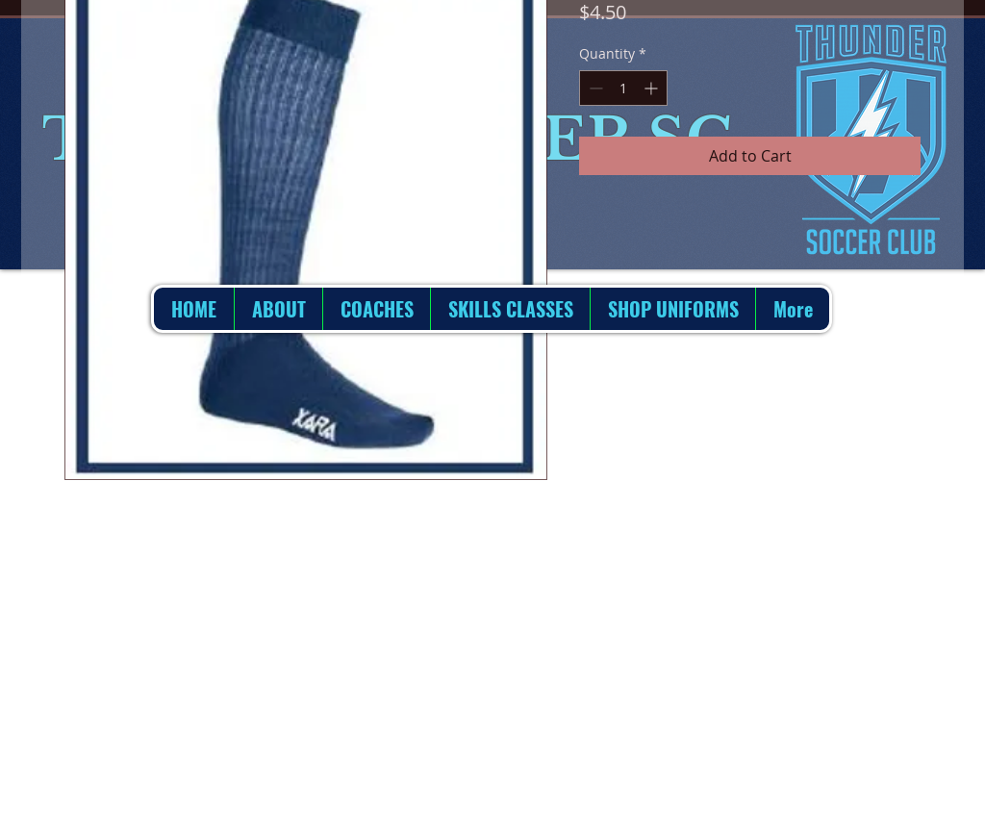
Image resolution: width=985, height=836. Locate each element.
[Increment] (653, 88)
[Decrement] (594, 88)
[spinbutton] (623, 88)
